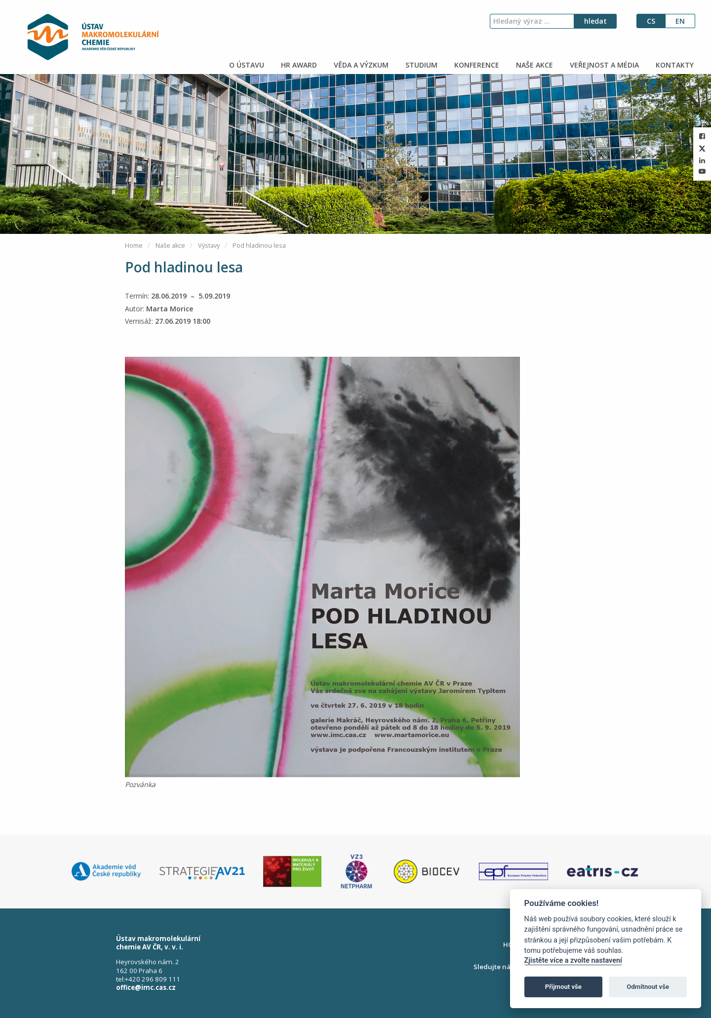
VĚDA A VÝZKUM (360, 65)
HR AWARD (298, 65)
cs (651, 21)
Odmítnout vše (648, 986)
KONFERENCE (475, 65)
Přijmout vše (563, 986)
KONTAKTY (674, 65)
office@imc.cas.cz (146, 987)
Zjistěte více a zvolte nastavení (573, 960)
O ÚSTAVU (245, 65)
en (680, 21)
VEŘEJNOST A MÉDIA (603, 65)
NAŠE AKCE (533, 65)
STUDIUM (420, 65)
